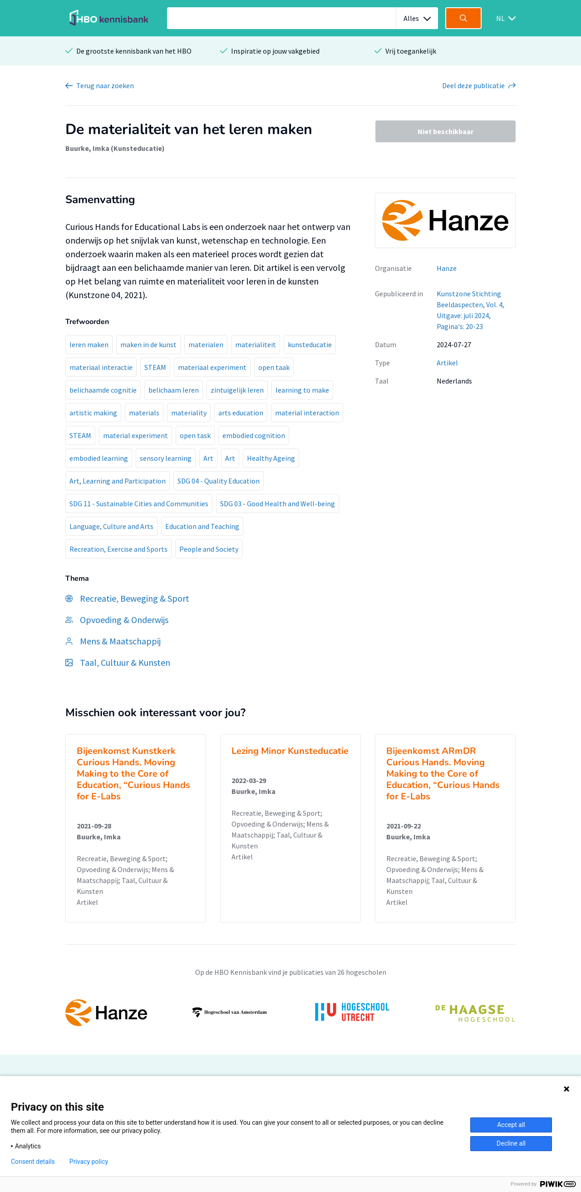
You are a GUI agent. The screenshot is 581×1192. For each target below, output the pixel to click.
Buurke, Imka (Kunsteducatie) (115, 148)
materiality (189, 412)
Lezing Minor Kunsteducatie (290, 751)
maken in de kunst (148, 344)
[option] (290, 1012)
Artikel (447, 363)
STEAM (155, 367)
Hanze (447, 268)
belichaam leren (173, 389)
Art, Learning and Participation (117, 480)
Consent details (33, 1161)
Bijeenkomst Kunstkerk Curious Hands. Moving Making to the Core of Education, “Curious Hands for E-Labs (133, 774)
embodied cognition (253, 435)
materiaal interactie (101, 367)
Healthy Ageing (271, 458)
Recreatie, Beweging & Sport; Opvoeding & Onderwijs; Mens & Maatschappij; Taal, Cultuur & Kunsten (125, 875)
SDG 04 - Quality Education (218, 480)
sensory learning (166, 458)
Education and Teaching (202, 526)
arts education (240, 412)
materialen (205, 344)
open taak (274, 367)
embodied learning (98, 458)
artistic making (93, 412)
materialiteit (255, 344)
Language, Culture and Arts (111, 526)
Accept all (511, 1124)
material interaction (307, 412)
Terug (105, 85)
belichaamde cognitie (103, 389)
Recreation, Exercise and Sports (118, 549)
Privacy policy (88, 1161)
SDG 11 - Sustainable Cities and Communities (138, 503)
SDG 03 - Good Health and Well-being (277, 503)
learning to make (302, 389)
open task (195, 435)
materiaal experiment (212, 367)
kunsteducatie (310, 344)
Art (208, 458)
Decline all (511, 1143)
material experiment (135, 435)
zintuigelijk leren (237, 389)
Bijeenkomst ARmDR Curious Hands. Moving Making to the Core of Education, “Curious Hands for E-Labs (443, 774)
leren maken (88, 344)
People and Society (208, 549)
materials (144, 412)
